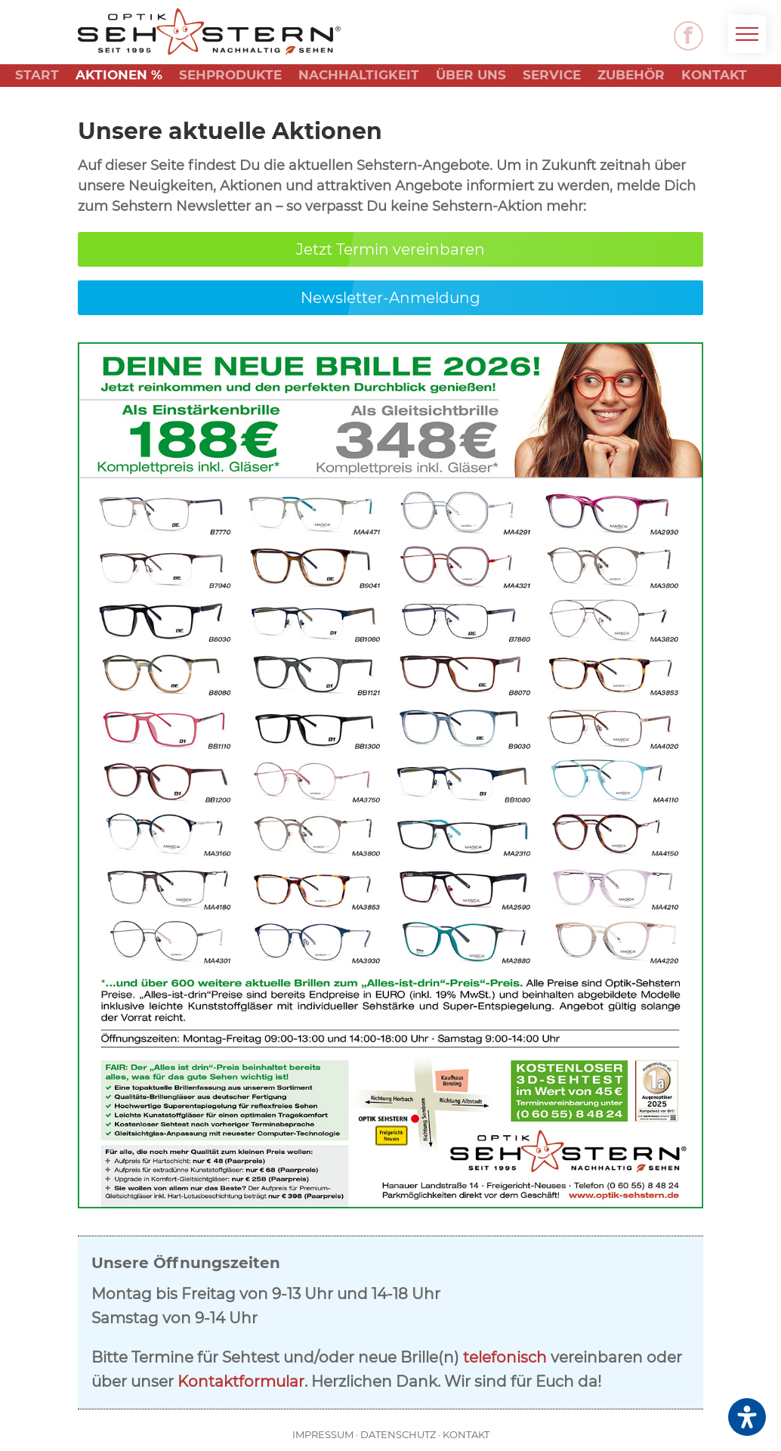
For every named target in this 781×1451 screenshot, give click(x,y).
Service (552, 76)
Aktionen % (119, 76)
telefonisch (505, 1357)
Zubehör (631, 76)
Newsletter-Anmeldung (390, 298)
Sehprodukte (230, 76)
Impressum (322, 1434)
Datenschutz (398, 1434)
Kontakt (714, 76)
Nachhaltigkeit (358, 76)
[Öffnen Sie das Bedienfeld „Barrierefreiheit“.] (747, 1417)
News (36, 99)
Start (37, 76)
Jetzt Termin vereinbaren (390, 249)
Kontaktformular (241, 1381)
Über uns (471, 76)
